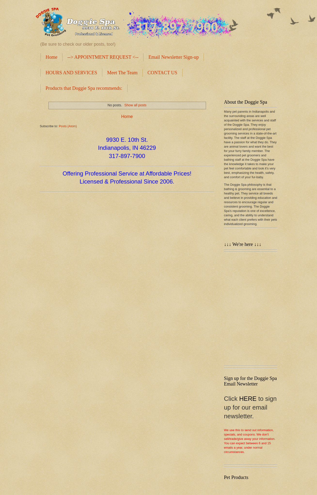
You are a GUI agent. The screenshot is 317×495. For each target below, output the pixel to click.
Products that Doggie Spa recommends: (84, 88)
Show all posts (135, 105)
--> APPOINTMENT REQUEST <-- (103, 57)
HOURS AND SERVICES (71, 72)
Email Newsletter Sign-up (173, 57)
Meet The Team (122, 72)
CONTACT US (162, 72)
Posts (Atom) (68, 126)
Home (51, 57)
